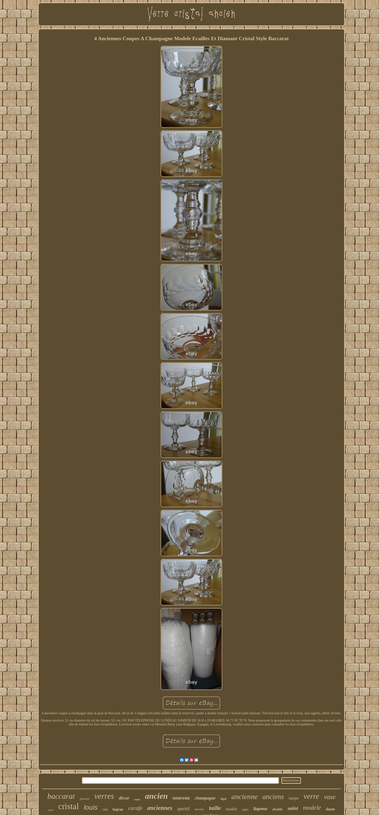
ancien (156, 796)
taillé (50, 809)
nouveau (181, 797)
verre (311, 796)
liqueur (260, 808)
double (278, 809)
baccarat (61, 796)
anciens (273, 796)
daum (330, 809)
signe (245, 809)
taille (215, 808)
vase (329, 796)
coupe (137, 799)
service (199, 809)
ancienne (244, 796)
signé (223, 798)
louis (91, 807)
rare (105, 809)
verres (104, 796)
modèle (231, 809)
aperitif (183, 808)
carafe (135, 808)
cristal (68, 806)
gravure (85, 798)
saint (292, 808)
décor (124, 797)
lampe (294, 798)
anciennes (159, 808)
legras (118, 809)
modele (312, 807)
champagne (205, 798)
